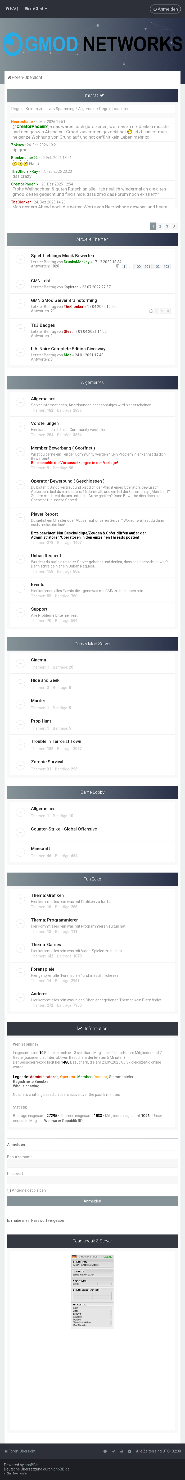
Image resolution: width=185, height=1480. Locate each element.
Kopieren (71, 287)
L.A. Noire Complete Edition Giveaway (68, 348)
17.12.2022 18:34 (107, 262)
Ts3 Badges (43, 325)
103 (166, 267)
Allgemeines (92, 382)
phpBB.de (61, 1469)
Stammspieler (121, 1077)
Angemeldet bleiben (29, 1190)
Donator (100, 1077)
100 (138, 267)
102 (157, 267)
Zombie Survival (47, 761)
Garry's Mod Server (92, 643)
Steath (69, 331)
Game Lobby (92, 792)
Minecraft (40, 848)
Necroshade (22, 122)
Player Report (44, 514)
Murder (38, 700)
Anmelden (16, 1144)
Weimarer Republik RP (63, 1121)
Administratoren (44, 1077)
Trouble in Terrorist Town (56, 741)
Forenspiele (42, 969)
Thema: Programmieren (55, 920)
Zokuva (17, 145)
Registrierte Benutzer (31, 1081)
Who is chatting (26, 1086)
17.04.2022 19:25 (101, 307)
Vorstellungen (45, 423)
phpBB (30, 1465)
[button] (174, 226)
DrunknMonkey (76, 262)
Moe (67, 355)
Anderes (39, 993)
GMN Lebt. (41, 280)
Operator (68, 1077)
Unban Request (46, 555)
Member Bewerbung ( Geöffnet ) (63, 448)
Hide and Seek (45, 680)
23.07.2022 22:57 (96, 287)
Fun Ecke (92, 879)
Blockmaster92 (24, 158)
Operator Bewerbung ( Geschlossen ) (68, 481)
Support (39, 609)
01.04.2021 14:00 (92, 331)
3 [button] (167, 226)
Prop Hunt (41, 721)
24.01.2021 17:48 (89, 355)
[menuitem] (12, 8)
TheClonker (21, 202)
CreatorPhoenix (24, 184)
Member (84, 1077)
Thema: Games (46, 944)
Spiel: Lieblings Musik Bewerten (62, 255)
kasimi (24, 1473)
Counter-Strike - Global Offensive (64, 829)
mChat (91, 95)
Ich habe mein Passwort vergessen (36, 1220)
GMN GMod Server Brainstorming (64, 300)
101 (147, 267)
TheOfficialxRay (24, 171)
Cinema (38, 659)
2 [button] (160, 226)
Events (37, 584)
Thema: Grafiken (47, 895)
